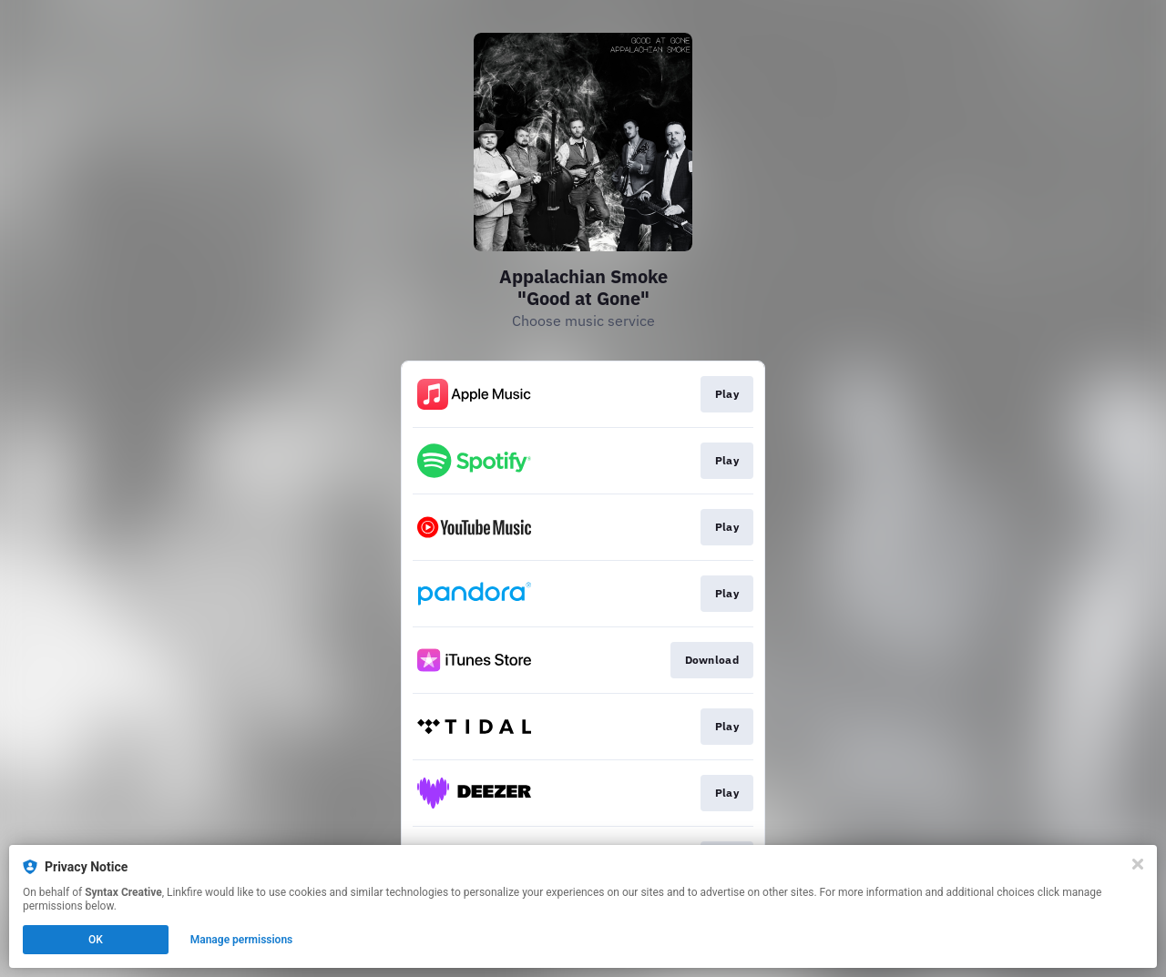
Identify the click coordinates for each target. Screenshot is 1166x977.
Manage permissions (241, 939)
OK (95, 939)
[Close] (1137, 864)
